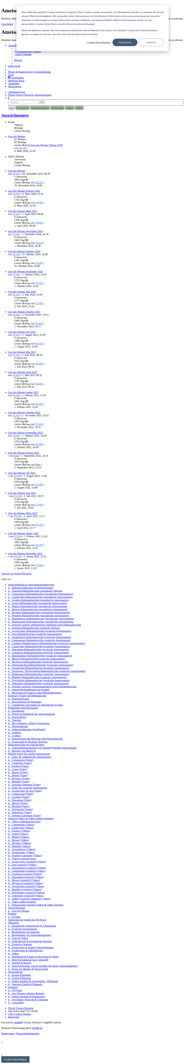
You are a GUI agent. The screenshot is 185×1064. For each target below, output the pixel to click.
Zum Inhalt (7, 24)
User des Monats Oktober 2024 (24, 251)
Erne (16, 455)
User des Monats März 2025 (22, 211)
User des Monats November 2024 (25, 231)
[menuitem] (27, 51)
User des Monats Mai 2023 (22, 352)
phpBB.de (37, 1028)
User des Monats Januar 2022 (23, 533)
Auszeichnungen (15, 115)
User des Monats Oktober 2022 (24, 412)
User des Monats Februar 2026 (46, 145)
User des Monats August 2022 (23, 452)
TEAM (22, 148)
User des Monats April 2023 (22, 372)
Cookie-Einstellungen (99, 42)
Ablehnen (151, 42)
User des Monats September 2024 (25, 271)
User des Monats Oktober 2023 (24, 311)
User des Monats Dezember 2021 (25, 553)
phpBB (18, 1022)
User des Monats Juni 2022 (22, 493)
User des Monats (16, 136)
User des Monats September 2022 (25, 432)
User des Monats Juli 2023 (22, 332)
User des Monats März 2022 (22, 513)
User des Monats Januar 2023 (23, 392)
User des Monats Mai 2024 (22, 291)
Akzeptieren (125, 42)
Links (11, 108)
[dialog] (92, 28)
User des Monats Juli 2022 (22, 473)
